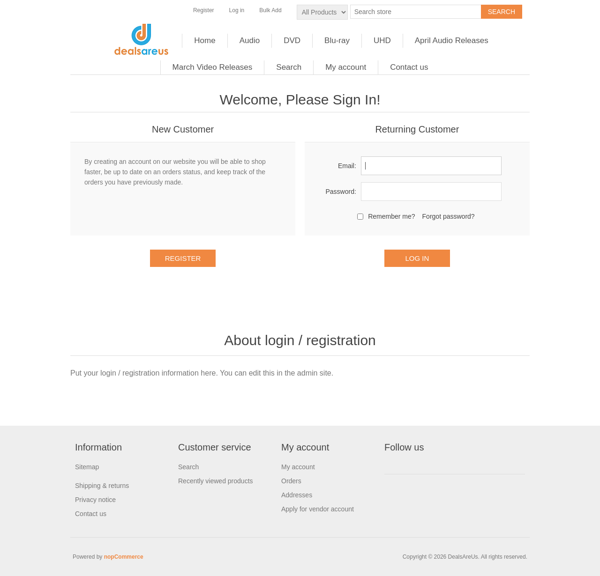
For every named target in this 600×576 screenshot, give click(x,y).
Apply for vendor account (317, 509)
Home (204, 40)
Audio (250, 40)
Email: (347, 166)
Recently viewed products (215, 481)
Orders (291, 481)
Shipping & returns (102, 485)
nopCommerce (123, 557)
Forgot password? (448, 216)
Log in (237, 10)
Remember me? (391, 216)
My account (345, 67)
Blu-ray (337, 40)
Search (288, 67)
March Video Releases (212, 67)
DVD (292, 40)
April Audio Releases (451, 40)
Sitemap (87, 467)
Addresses (296, 495)
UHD (382, 40)
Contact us (409, 67)
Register (203, 10)
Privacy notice (95, 499)
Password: (340, 191)
